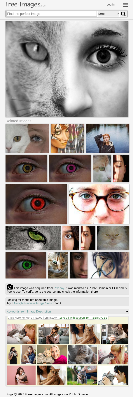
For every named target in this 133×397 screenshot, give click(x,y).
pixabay (59, 288)
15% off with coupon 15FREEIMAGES (83, 317)
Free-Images (26, 4)
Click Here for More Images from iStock (32, 317)
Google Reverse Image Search (34, 303)
